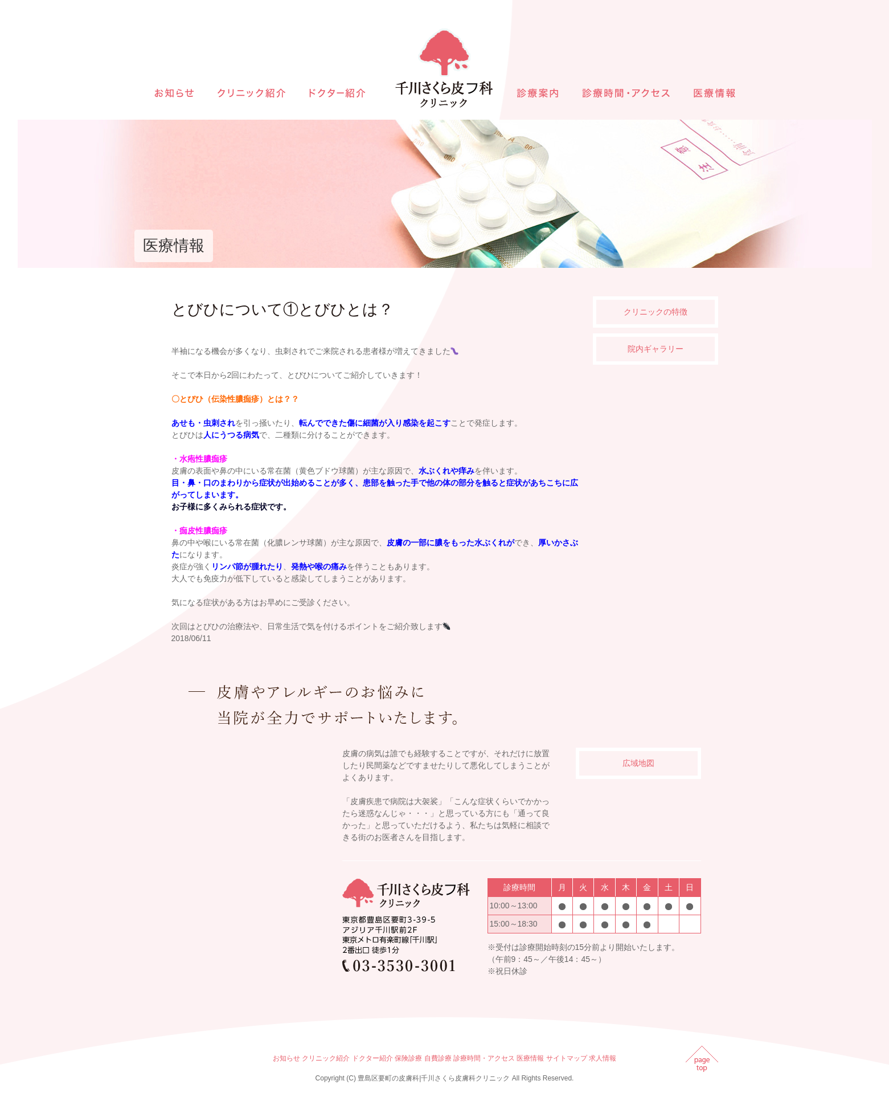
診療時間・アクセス (484, 1058)
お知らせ (286, 1058)
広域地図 (638, 763)
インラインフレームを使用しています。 (254, 859)
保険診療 (408, 1058)
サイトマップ (566, 1058)
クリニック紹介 (326, 1058)
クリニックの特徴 (655, 311)
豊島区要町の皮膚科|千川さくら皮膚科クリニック (434, 1078)
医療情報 (530, 1058)
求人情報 (602, 1058)
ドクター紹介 (372, 1058)
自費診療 (438, 1058)
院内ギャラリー (655, 348)
